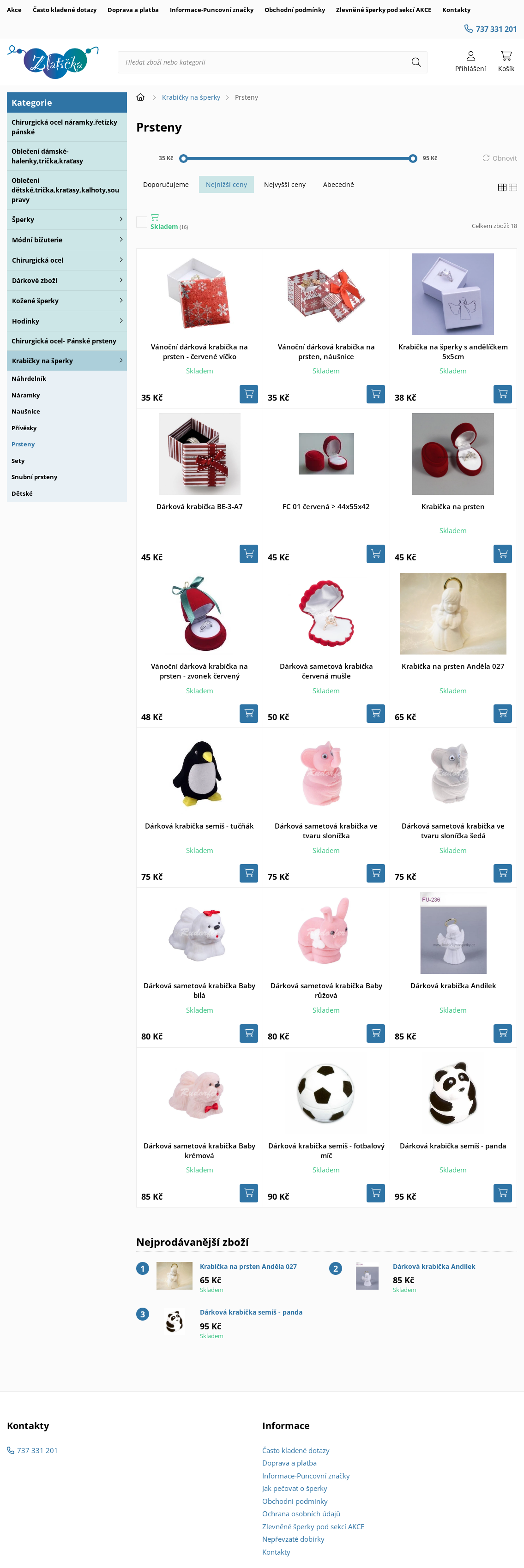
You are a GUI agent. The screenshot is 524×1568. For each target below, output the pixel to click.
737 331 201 (496, 29)
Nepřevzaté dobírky (293, 1539)
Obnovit (505, 158)
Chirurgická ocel (37, 260)
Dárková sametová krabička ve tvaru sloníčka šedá (453, 830)
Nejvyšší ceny (285, 184)
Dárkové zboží (34, 280)
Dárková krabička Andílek (453, 985)
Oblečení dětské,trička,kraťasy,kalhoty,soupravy (65, 190)
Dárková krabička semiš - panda (453, 1145)
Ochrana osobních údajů (301, 1513)
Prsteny (23, 444)
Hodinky (25, 321)
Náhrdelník (29, 378)
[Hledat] (416, 62)
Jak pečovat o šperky (294, 1488)
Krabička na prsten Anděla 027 (453, 666)
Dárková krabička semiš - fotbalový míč (326, 1150)
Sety (18, 461)
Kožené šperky (35, 300)
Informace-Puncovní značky (211, 10)
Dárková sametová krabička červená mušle (326, 670)
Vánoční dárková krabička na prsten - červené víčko (199, 351)
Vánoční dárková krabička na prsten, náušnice (326, 351)
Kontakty (456, 10)
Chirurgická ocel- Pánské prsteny (64, 340)
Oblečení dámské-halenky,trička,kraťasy (47, 156)
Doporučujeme (166, 184)
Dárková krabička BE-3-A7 (200, 506)
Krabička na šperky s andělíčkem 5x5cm (453, 351)
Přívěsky (24, 428)
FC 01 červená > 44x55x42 (326, 506)
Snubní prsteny (34, 477)
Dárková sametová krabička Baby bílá (199, 990)
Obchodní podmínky (295, 10)
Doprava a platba (133, 10)
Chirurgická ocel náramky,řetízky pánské (64, 127)
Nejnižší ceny (226, 184)
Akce (14, 10)
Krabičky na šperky (42, 360)
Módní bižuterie (37, 239)
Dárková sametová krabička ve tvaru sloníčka (326, 830)
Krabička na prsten (453, 506)
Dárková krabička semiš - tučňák (199, 825)
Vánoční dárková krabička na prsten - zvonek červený (199, 670)
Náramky (26, 395)
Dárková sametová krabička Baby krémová (199, 1150)
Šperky (23, 219)
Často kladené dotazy (64, 10)
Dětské (22, 493)
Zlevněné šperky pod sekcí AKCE (383, 10)
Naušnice (26, 411)
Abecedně (338, 184)
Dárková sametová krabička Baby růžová (326, 990)
